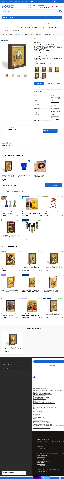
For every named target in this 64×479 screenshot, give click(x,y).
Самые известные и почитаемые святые (42, 424)
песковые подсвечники (42, 462)
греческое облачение (41, 466)
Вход (53, 1)
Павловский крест (41, 464)
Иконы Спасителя (37, 411)
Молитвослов (36, 414)
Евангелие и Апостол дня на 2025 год (42, 422)
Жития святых (36, 413)
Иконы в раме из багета (56, 117)
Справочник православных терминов (41, 428)
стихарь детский (40, 459)
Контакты (21, 1)
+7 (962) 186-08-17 (42, 5)
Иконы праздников (55, 102)
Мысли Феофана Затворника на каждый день (44, 425)
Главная (4, 1)
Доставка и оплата (12, 1)
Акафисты (35, 415)
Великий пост (57, 98)
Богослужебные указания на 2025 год (42, 421)
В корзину (54, 185)
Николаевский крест (41, 465)
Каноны (35, 418)
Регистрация (58, 1)
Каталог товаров (32, 17)
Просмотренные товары (34, 328)
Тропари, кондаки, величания (40, 417)
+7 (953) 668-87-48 (32, 7)
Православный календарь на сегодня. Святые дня (45, 407)
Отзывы (27, 1)
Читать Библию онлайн (38, 408)
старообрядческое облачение (43, 461)
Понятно (22, 473)
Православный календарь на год (41, 406)
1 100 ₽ (6, 351)
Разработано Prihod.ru (42, 471)
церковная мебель (41, 457)
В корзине (55, 478)
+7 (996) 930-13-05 (32, 5)
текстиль (39, 458)
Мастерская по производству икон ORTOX (55, 108)
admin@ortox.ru (44, 439)
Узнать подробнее (6, 473)
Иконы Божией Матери (38, 410)
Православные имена (38, 420)
